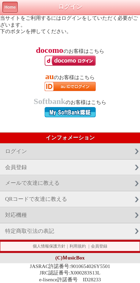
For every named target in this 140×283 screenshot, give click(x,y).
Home (10, 7)
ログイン (16, 151)
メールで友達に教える (32, 183)
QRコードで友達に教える (36, 199)
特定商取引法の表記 (29, 231)
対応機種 (16, 215)
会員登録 (16, 167)
